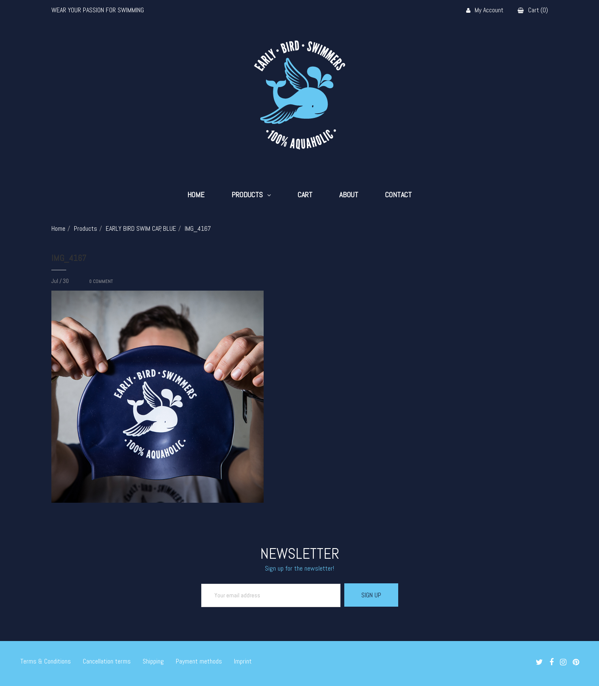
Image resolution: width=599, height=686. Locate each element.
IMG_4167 (68, 257)
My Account (484, 10)
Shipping (153, 661)
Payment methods (199, 661)
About (348, 194)
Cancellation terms (107, 661)
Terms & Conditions (45, 661)
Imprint (243, 661)
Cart (305, 194)
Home (196, 194)
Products (247, 194)
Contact (398, 194)
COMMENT (101, 281)
